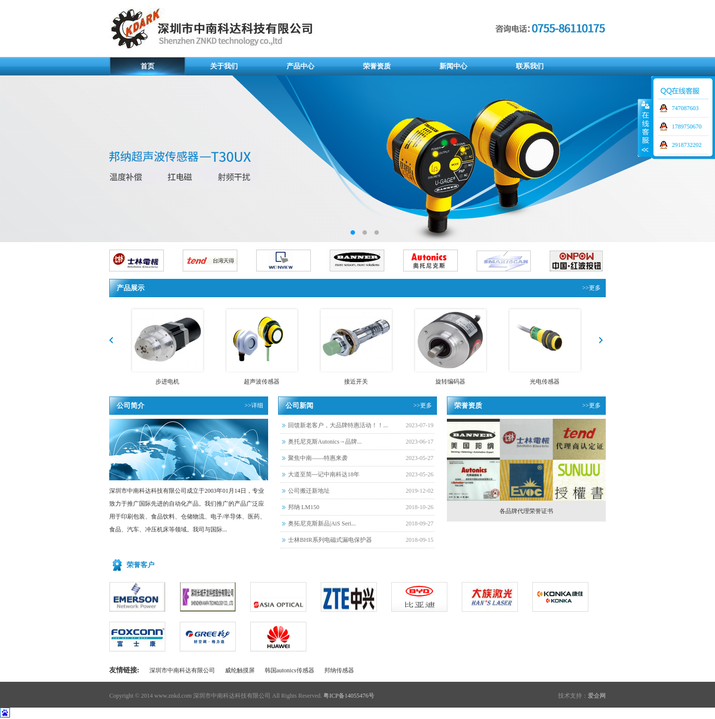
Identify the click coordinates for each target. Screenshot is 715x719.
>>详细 (253, 405)
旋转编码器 (450, 381)
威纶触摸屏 (240, 670)
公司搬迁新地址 (309, 490)
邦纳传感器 (339, 670)
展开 (644, 127)
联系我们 (530, 66)
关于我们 (224, 66)
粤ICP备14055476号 (348, 695)
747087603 (685, 108)
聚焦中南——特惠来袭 (318, 458)
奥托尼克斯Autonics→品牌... (324, 441)
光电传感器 (545, 381)
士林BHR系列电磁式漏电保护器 (330, 539)
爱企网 (597, 695)
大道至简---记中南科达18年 (323, 474)
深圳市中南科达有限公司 (182, 670)
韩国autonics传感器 (289, 670)
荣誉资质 (377, 66)
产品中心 (300, 66)
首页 (147, 66)
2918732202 (687, 144)
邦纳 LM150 (303, 507)
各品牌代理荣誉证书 (526, 511)
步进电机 (167, 381)
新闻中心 (453, 66)
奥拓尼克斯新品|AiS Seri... (322, 523)
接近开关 (356, 381)
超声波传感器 (262, 381)
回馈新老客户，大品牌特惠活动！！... (338, 425)
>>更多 (591, 287)
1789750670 (687, 126)
